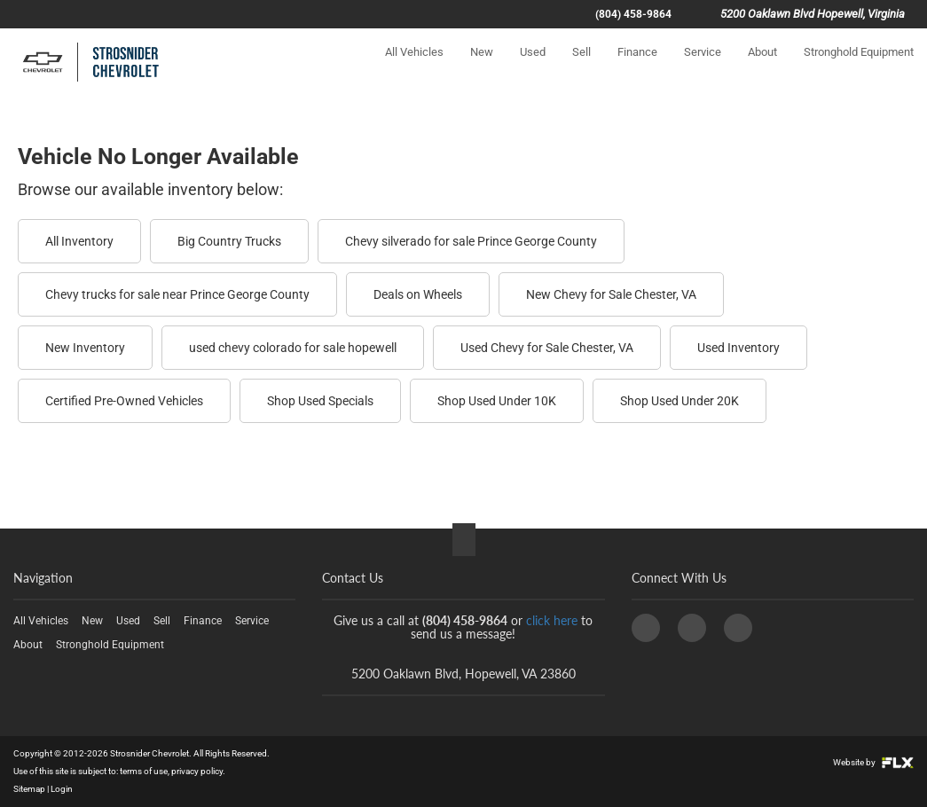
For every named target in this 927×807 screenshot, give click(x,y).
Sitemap (29, 789)
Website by (873, 762)
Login (62, 789)
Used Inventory (738, 348)
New (481, 67)
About (762, 67)
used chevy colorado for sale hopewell (293, 348)
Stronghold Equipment (859, 67)
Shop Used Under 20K (679, 401)
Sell (581, 67)
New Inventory (85, 348)
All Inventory (79, 241)
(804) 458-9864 (633, 14)
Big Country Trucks (229, 241)
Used (533, 67)
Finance (637, 67)
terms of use (144, 771)
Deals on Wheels (417, 294)
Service (702, 67)
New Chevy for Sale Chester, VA (611, 294)
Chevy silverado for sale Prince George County (471, 241)
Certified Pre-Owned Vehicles (124, 401)
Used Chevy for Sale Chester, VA (546, 348)
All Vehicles (414, 67)
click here (551, 620)
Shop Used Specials (320, 401)
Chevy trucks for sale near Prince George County (177, 294)
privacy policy (197, 771)
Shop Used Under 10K (496, 401)
